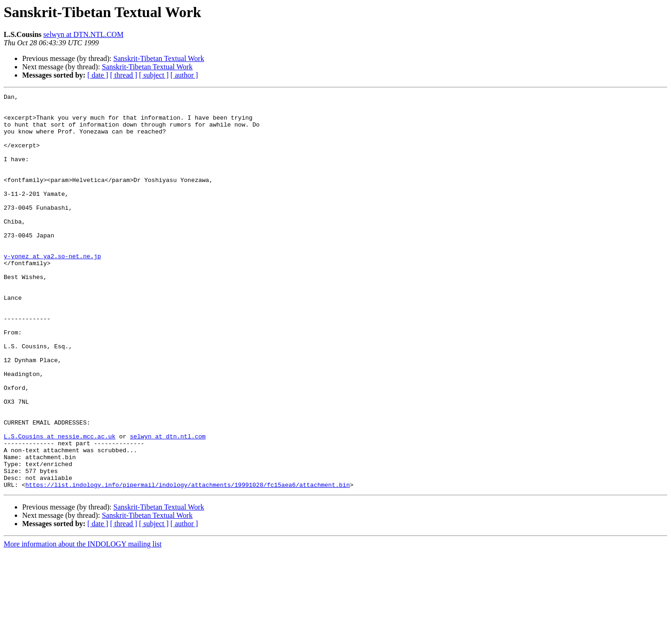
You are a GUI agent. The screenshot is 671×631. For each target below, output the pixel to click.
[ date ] (97, 75)
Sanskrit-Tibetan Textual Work (158, 58)
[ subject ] (154, 75)
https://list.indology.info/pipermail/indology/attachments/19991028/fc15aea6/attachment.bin (187, 563)
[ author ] (184, 75)
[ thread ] (123, 75)
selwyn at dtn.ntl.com (168, 505)
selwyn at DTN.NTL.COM (83, 34)
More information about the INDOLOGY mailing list (83, 623)
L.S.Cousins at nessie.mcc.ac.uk (60, 505)
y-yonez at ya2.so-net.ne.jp (52, 289)
